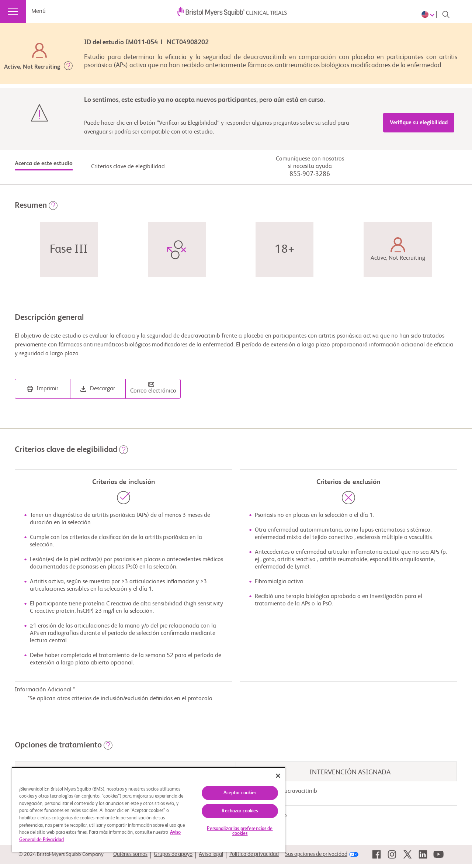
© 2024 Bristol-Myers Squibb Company (61, 854)
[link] (376, 854)
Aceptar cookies (240, 793)
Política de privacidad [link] (254, 854)
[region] (148, 809)
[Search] (446, 14)
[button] (68, 67)
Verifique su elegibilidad (419, 122)
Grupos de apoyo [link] (173, 854)
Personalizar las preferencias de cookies (240, 831)
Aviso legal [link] (211, 854)
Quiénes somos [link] (130, 854)
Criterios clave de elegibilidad (128, 167)
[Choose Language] (429, 14)
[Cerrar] (278, 776)
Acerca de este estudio (44, 164)
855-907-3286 (309, 174)
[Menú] (13, 11)
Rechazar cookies (240, 811)
